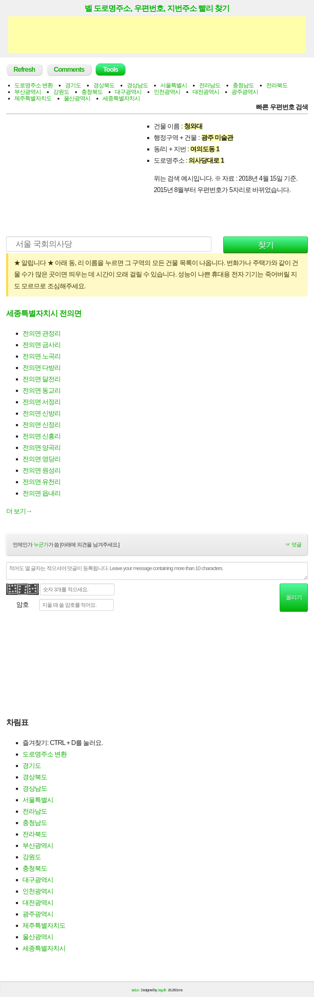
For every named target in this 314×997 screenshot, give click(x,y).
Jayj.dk (161, 990)
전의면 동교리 (41, 390)
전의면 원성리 (41, 470)
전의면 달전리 (41, 379)
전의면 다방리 (41, 367)
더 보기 (19, 511)
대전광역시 (206, 91)
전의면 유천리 (41, 481)
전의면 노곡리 (41, 356)
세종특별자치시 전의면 (43, 313)
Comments (69, 69)
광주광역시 (244, 91)
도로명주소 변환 (33, 85)
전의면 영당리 (41, 458)
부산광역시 (27, 91)
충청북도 (92, 91)
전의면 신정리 (41, 424)
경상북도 (103, 85)
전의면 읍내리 (41, 493)
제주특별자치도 (33, 98)
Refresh (24, 69)
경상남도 (137, 85)
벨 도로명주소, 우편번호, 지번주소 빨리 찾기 (157, 8)
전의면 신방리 (41, 413)
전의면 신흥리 (41, 436)
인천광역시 (167, 91)
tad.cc (135, 990)
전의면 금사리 (41, 344)
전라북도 (276, 85)
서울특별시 (173, 85)
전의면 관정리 (41, 333)
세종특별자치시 (121, 98)
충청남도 (243, 85)
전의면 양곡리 (41, 447)
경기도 (73, 85)
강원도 (61, 91)
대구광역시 (128, 91)
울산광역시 (77, 98)
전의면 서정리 (41, 401)
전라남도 (209, 85)
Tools (110, 69)
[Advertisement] (157, 34)
